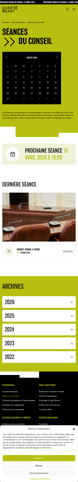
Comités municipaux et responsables (18, 400)
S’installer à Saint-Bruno (49, 400)
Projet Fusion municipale (13, 409)
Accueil (5, 22)
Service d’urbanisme (48, 396)
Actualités (43, 424)
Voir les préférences (39, 473)
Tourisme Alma (45, 409)
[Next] (57, 57)
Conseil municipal (10, 391)
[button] (74, 428)
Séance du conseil (10, 396)
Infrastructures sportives (13, 424)
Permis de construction (49, 405)
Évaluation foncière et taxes (51, 391)
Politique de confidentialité (40, 479)
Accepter (39, 458)
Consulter (68, 251)
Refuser (39, 465)
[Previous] (6, 57)
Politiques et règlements (13, 405)
